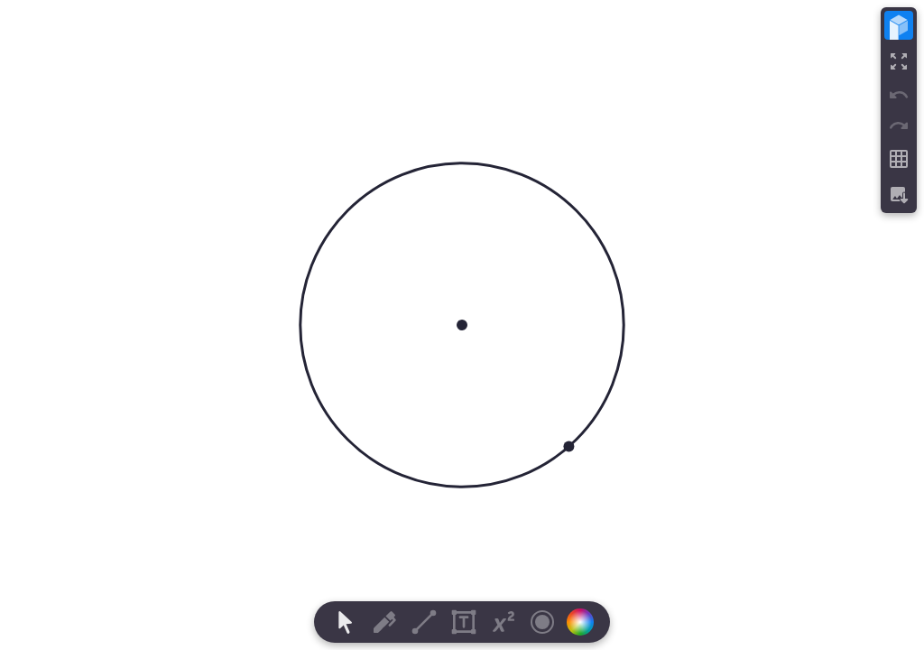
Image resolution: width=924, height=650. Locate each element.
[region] (462, 325)
